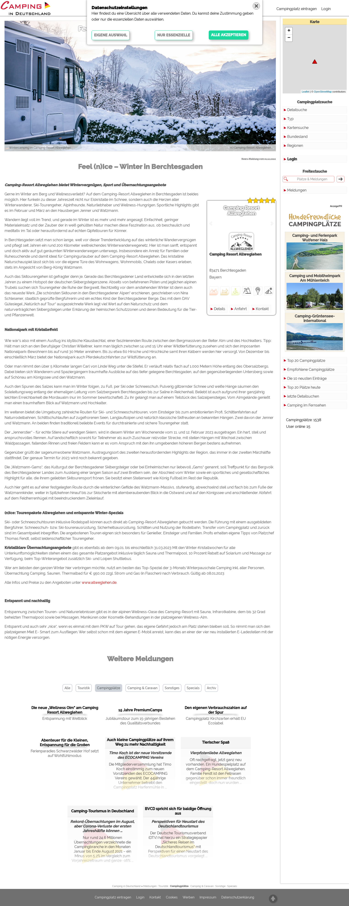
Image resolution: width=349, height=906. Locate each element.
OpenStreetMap (323, 91)
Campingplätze (108, 688)
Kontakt (262, 309)
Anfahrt (240, 309)
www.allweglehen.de (99, 582)
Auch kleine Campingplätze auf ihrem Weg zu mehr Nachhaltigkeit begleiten (140, 743)
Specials (193, 688)
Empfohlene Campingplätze (310, 369)
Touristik (84, 688)
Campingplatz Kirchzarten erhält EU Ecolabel (216, 720)
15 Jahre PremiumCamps (140, 710)
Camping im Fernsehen (306, 405)
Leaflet (305, 91)
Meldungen (296, 190)
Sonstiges (172, 688)
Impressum (208, 897)
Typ (290, 119)
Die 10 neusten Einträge (307, 378)
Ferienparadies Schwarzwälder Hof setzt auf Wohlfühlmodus (65, 753)
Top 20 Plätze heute (303, 387)
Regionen (295, 145)
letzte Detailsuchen (303, 396)
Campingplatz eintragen (296, 9)
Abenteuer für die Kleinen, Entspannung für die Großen (65, 742)
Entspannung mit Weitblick (64, 718)
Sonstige (220, 886)
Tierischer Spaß (215, 742)
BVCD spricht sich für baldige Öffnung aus (178, 811)
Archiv (211, 688)
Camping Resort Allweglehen (241, 210)
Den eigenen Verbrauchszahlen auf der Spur (216, 710)
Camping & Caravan (142, 688)
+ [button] (288, 30)
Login (326, 9)
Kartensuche (297, 128)
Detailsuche (297, 110)
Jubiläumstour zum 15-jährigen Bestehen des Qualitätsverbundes (140, 720)
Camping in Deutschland (126, 886)
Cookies (172, 897)
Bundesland (297, 136)
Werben (189, 897)
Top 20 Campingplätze (306, 360)
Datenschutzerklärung (237, 897)
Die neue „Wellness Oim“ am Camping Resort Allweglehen (64, 710)
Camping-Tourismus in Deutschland (102, 811)
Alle (67, 688)
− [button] (288, 38)
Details (219, 309)
